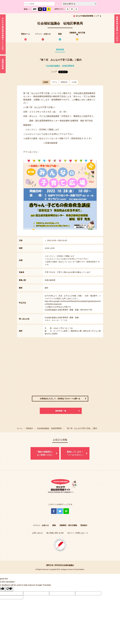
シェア (54, 72)
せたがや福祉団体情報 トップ (87, 16)
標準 (34, 9)
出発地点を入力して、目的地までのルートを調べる (60, 399)
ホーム (19, 428)
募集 (60, 34)
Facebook (54, 511)
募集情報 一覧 (60, 411)
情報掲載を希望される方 (117, 29)
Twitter (60, 511)
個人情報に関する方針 (55, 533)
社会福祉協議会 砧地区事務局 (60, 66)
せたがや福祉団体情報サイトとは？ (3, 34)
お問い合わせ (37, 533)
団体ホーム (25, 34)
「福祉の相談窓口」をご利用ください (45, 453)
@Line (66, 511)
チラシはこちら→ (31, 152)
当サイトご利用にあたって (77, 533)
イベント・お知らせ (43, 34)
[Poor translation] (9, 589)
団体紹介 (29, 428)
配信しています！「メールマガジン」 (75, 453)
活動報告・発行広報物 (77, 33)
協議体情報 (3, 64)
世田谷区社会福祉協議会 (64, 565)
